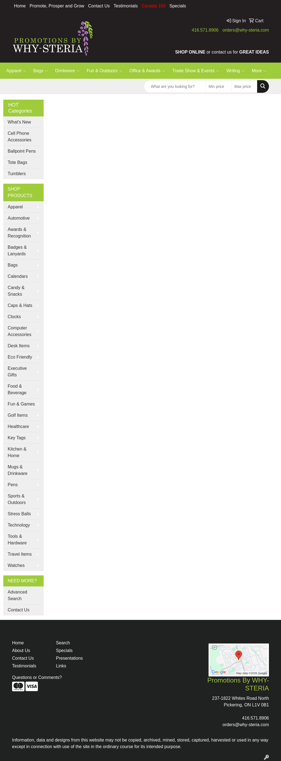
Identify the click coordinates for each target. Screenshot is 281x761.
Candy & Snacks (16, 290)
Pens (13, 484)
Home (20, 6)
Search (63, 642)
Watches (16, 565)
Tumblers (17, 173)
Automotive (19, 218)
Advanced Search (17, 595)
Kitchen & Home (17, 452)
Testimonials (126, 6)
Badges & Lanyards (17, 250)
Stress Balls (19, 513)
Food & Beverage (17, 389)
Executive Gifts (17, 371)
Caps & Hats (20, 305)
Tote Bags (17, 162)
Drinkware (67, 71)
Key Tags (17, 437)
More (259, 71)
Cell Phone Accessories (19, 136)
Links (61, 666)
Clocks (14, 316)
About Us (21, 650)
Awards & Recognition (19, 232)
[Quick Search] (175, 86)
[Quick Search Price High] (244, 86)
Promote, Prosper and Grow (57, 6)
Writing (235, 71)
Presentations (69, 658)
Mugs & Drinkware (17, 470)
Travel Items (20, 554)
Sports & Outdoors (17, 499)
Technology (19, 525)
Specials (177, 6)
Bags (40, 71)
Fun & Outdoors (104, 71)
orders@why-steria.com (246, 30)
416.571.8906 (205, 30)
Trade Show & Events (195, 71)
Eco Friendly (20, 357)
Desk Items (19, 345)
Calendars (18, 276)
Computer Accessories (19, 331)
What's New (19, 122)
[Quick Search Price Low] (219, 86)
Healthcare (18, 426)
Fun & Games (21, 404)
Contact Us (99, 6)
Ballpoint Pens (22, 151)
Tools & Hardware (17, 539)
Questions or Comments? (37, 677)
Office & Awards (147, 71)
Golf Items (18, 415)
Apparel (16, 71)
